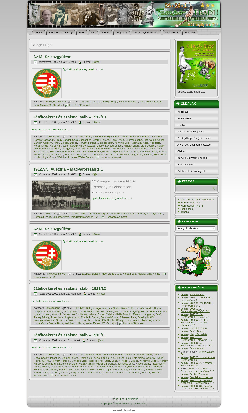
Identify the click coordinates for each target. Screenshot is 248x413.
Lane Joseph (148, 145)
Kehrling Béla (122, 142)
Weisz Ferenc (86, 157)
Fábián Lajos (108, 357)
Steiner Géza (88, 369)
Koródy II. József (59, 145)
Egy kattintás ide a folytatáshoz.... (82, 69)
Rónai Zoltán (56, 151)
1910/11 (80, 354)
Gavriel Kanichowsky (201, 377)
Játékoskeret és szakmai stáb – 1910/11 (69, 335)
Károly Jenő (110, 360)
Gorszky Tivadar (155, 357)
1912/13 (86, 101)
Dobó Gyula (117, 139)
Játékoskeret (53, 136)
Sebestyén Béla (148, 151)
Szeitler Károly (127, 154)
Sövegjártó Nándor (52, 154)
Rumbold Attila (73, 151)
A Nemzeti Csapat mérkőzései (194, 144)
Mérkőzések (172, 32)
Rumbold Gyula (111, 151)
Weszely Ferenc (150, 372)
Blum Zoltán (137, 136)
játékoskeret (106, 142)
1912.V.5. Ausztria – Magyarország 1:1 (68, 169)
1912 (84, 213)
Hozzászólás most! (79, 105)
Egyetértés (132, 399)
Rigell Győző (41, 151)
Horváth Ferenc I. (128, 101)
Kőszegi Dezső (95, 145)
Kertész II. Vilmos (128, 360)
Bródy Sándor (63, 139)
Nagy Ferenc (143, 363)
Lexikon (181, 125)
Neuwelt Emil (108, 148)
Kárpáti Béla (130, 273)
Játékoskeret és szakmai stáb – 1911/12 (69, 288)
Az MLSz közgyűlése (52, 57)
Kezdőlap (182, 111)
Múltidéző (190, 32)
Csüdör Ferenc (70, 357)
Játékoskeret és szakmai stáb (197, 199)
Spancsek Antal (64, 320)
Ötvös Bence (197, 331)
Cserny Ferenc (101, 139)
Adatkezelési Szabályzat (191, 171)
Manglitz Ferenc (51, 148)
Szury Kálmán (144, 154)
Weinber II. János (67, 157)
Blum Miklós (122, 136)
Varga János (56, 323)
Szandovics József (107, 154)
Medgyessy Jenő (71, 148)
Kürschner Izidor (68, 363)
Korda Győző (41, 145)
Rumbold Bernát (92, 151)
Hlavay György (42, 360)
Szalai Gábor (197, 294)
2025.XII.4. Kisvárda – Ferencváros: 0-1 (198, 358)
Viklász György (94, 372)
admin (184, 294)
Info (93, 32)
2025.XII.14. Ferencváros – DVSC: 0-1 (195, 310)
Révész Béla (155, 148)
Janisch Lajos (80, 360)
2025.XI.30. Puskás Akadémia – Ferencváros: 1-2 (197, 370)
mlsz (60, 105)
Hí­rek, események (56, 101)
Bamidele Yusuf (198, 328)
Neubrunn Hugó (91, 148)
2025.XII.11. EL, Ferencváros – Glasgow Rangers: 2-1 (194, 322)
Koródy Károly (78, 145)
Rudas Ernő (86, 366)
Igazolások (187, 208)
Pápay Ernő (158, 363)
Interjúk (106, 32)
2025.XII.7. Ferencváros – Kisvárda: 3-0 (196, 338)
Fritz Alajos (150, 139)
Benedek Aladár (111, 308)
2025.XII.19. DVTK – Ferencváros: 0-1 (197, 298)
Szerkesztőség (185, 164)
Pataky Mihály (125, 148)
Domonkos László (90, 357)
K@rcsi (96, 61)
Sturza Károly (72, 154)
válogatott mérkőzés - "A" (85, 217)
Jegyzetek (121, 32)
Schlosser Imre (129, 151)
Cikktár (181, 151)
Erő (122, 399)
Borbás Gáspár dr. (44, 139)
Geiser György (51, 142)
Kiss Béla (155, 142)
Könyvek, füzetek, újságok (192, 157)
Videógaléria (184, 118)
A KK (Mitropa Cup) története (193, 138)
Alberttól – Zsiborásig (61, 32)
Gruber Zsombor (199, 374)
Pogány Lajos (72, 317)
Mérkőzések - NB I (191, 202)
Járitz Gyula (146, 101)
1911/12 (50, 213)
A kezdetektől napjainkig (190, 131)
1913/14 (96, 101)
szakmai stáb (88, 154)
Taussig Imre (41, 372)
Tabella (185, 211)
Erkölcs (114, 399)
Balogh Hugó (110, 101)
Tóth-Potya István (151, 320)
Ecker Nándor (91, 311)
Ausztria (92, 213)
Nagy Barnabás (198, 334)
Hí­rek (82, 32)
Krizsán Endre (132, 145)
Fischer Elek (124, 357)
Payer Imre (140, 148)
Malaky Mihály (48, 105)
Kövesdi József (113, 145)
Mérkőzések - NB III (192, 205)
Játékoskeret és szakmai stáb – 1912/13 (69, 117)
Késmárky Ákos (139, 142)
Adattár (39, 32)
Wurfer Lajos (109, 323)
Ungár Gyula (49, 157)
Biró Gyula (108, 136)
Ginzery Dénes (69, 142)
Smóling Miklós (146, 317)
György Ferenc (140, 311)
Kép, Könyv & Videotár (146, 32)
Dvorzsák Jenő (133, 139)
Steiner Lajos (104, 369)
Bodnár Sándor (153, 136)
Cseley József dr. (81, 139)
